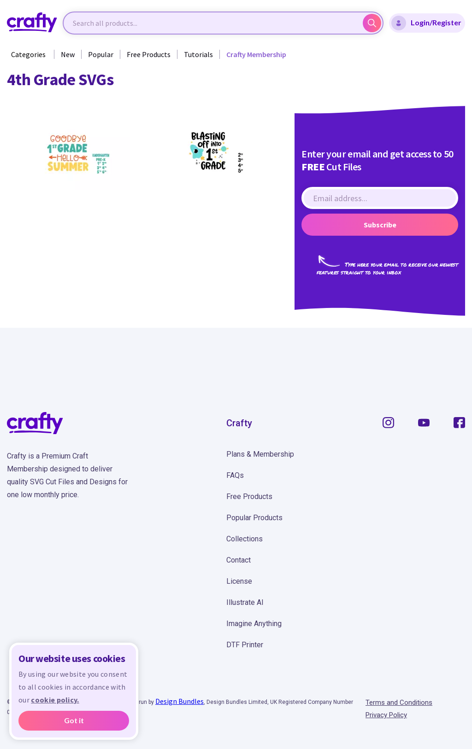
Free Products (149, 54)
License (239, 581)
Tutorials (198, 54)
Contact (238, 560)
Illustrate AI (245, 602)
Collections (244, 538)
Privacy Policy (386, 715)
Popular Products (254, 517)
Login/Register (426, 23)
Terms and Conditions (399, 702)
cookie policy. (55, 699)
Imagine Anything (254, 623)
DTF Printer (244, 644)
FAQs (235, 475)
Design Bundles (179, 701)
